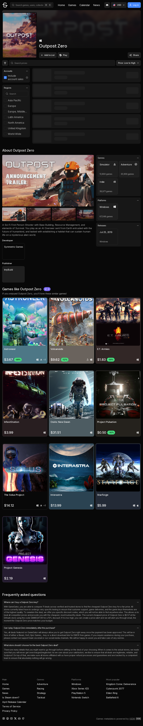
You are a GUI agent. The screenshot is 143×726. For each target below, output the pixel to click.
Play (63, 55)
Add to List (47, 55)
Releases (118, 225)
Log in (134, 5)
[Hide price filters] (5, 63)
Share (134, 55)
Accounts (16, 71)
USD (119, 5)
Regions (16, 88)
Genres (118, 158)
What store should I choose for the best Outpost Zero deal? (71, 645)
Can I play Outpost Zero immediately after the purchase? (71, 628)
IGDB (132, 718)
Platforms (118, 200)
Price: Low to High (129, 63)
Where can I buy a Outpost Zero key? (71, 602)
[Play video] (48, 181)
